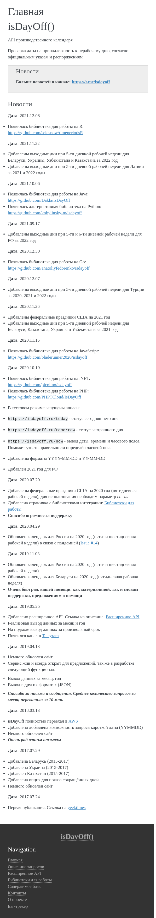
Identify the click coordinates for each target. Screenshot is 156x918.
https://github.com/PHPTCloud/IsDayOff (44, 397)
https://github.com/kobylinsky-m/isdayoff (45, 212)
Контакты (17, 891)
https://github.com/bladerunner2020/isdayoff (47, 357)
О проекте (17, 897)
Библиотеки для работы (30, 878)
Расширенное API (123, 615)
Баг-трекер (18, 904)
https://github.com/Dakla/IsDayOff (39, 200)
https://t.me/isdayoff (91, 81)
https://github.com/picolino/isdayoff (40, 384)
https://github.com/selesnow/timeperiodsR (45, 132)
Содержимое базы (25, 884)
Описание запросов (26, 865)
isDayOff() (77, 835)
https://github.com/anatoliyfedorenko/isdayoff (49, 268)
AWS (73, 719)
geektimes (77, 806)
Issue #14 (88, 541)
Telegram (50, 634)
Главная (15, 858)
